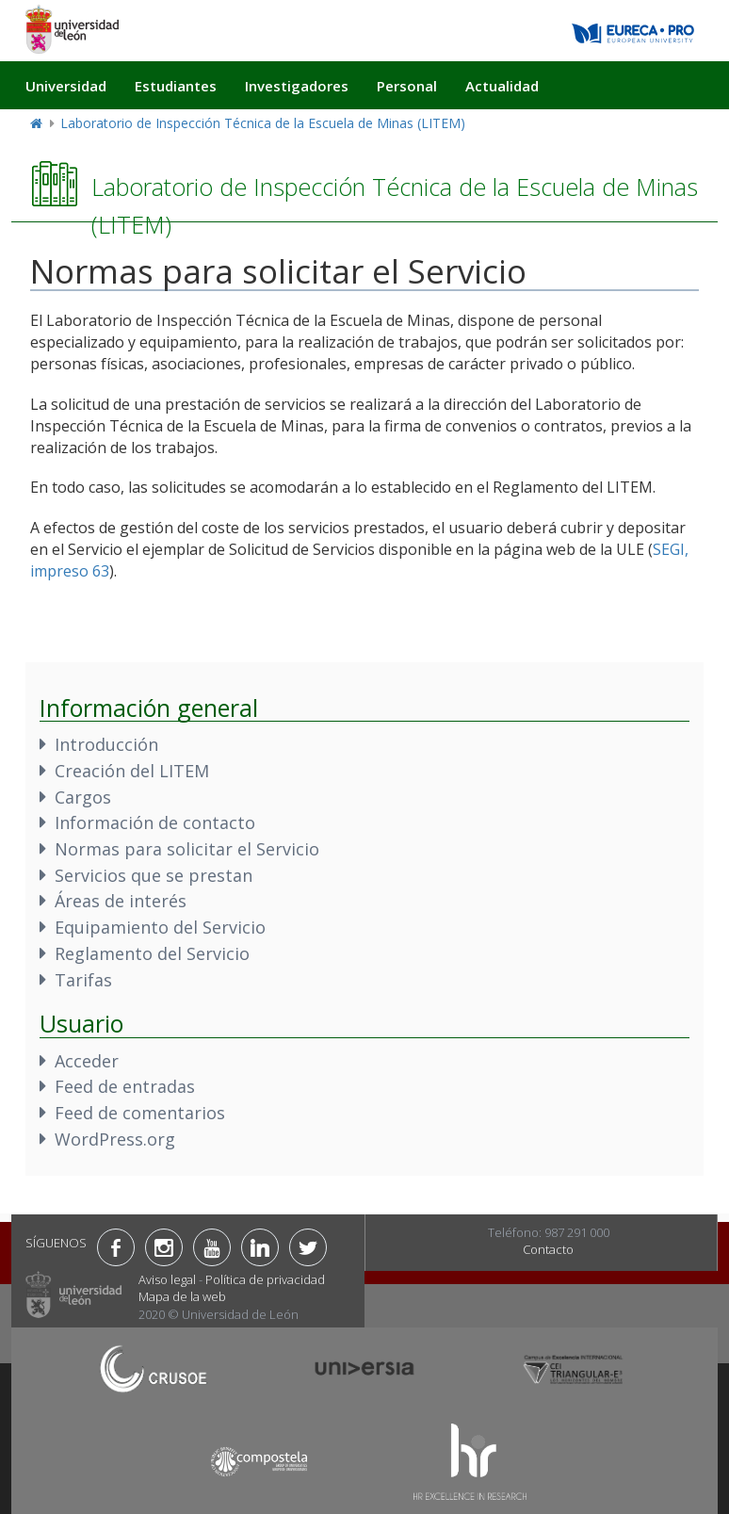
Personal (407, 85)
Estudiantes (176, 85)
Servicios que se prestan (153, 875)
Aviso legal (167, 1279)
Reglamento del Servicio (152, 953)
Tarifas (83, 980)
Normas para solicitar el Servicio (187, 849)
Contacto (548, 1249)
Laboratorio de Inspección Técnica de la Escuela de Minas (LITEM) (262, 123)
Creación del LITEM (132, 770)
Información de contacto (155, 822)
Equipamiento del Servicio (160, 927)
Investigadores (296, 85)
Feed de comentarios (140, 1112)
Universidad (65, 85)
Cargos (83, 797)
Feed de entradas (125, 1086)
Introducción (106, 744)
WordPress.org (115, 1139)
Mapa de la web (182, 1296)
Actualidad (502, 85)
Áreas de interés (120, 900)
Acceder (87, 1061)
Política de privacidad (265, 1279)
